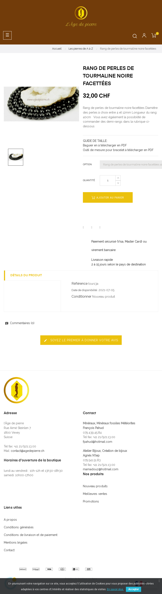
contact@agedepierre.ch (27, 450)
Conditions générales (19, 527)
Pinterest (99, 227)
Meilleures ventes (95, 493)
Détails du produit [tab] (26, 275)
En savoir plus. (115, 589)
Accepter (133, 589)
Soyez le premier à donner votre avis (81, 340)
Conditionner (81, 296)
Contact (9, 550)
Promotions (91, 501)
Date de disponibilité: (85, 290)
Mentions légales (15, 542)
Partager (83, 227)
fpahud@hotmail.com (97, 441)
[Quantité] (108, 180)
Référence (80, 284)
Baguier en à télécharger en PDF (105, 145)
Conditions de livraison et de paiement (30, 535)
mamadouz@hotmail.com (100, 469)
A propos (10, 519)
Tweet (91, 227)
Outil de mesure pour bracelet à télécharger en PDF (118, 150)
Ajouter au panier (108, 197)
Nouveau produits (95, 486)
